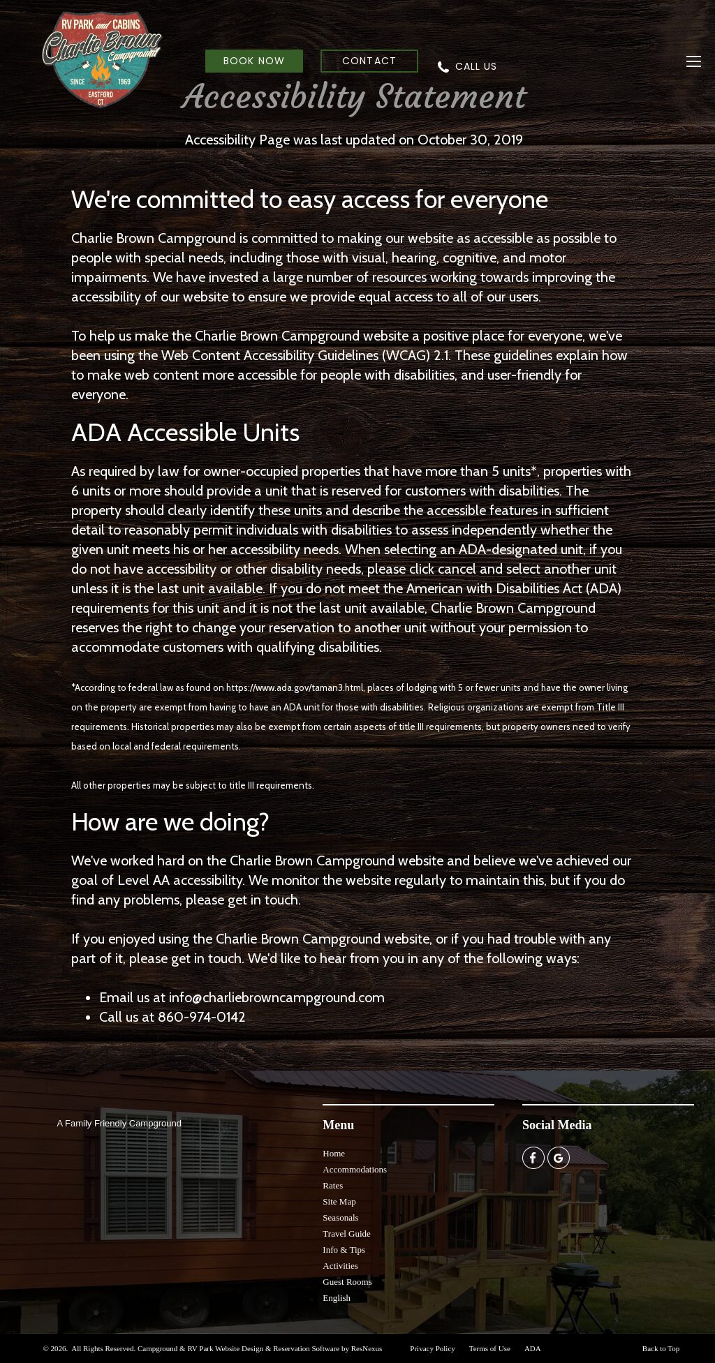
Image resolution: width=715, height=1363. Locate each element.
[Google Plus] (558, 1157)
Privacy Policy (432, 1348)
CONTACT (369, 61)
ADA (532, 1348)
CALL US (476, 66)
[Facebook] (533, 1157)
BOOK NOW (253, 61)
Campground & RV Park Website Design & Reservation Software (238, 1348)
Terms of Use (489, 1348)
